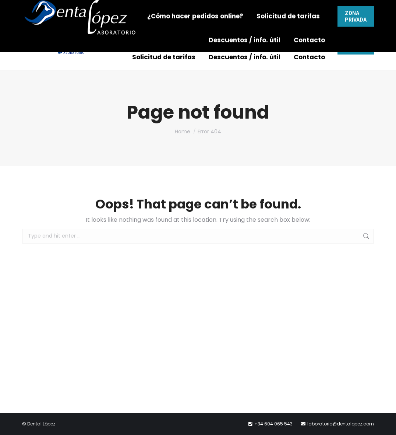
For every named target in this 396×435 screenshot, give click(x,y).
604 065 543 (183, 9)
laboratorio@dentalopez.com (257, 9)
